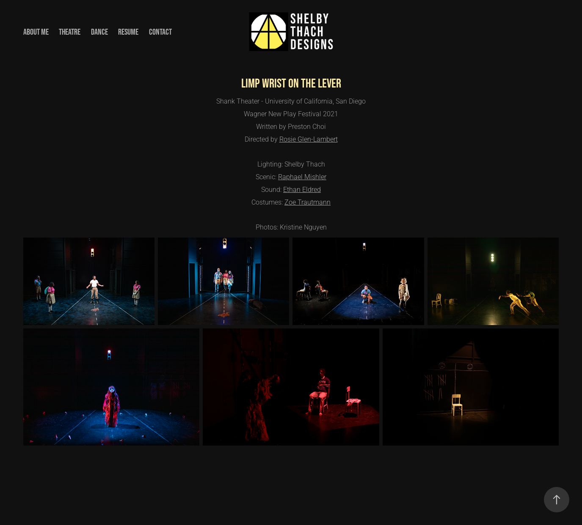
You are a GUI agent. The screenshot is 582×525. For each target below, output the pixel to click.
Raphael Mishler (302, 176)
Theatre (69, 31)
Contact (160, 31)
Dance (99, 31)
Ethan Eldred (302, 189)
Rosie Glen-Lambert (308, 138)
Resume (128, 31)
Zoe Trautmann (307, 201)
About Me (36, 31)
